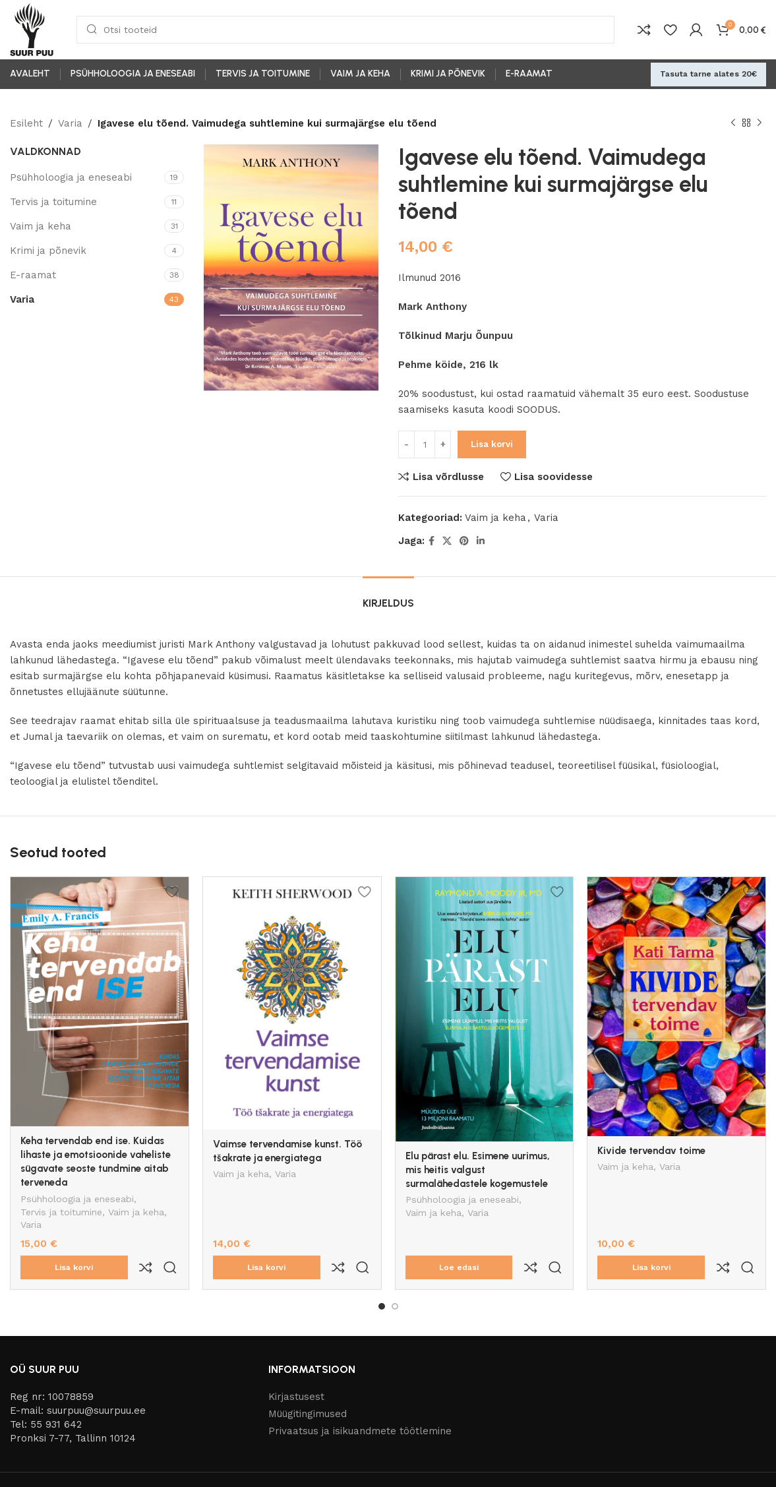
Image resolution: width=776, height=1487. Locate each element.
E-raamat (33, 275)
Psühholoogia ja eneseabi (71, 177)
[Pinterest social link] (464, 541)
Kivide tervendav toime (651, 1151)
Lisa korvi (492, 444)
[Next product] (759, 123)
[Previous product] (733, 123)
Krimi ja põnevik (48, 251)
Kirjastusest (296, 1369)
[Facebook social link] (431, 541)
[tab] (388, 596)
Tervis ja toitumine (53, 202)
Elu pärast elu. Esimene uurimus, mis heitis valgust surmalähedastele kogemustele (477, 1170)
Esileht (26, 123)
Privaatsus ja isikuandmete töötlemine (360, 1403)
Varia (70, 123)
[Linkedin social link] (481, 541)
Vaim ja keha (40, 226)
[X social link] (447, 541)
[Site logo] (31, 29)
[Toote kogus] (424, 444)
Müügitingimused (307, 1386)
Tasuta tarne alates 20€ (708, 73)
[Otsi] (345, 30)
